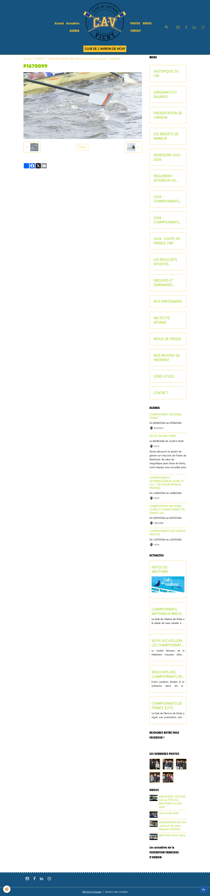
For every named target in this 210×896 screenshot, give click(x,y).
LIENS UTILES (164, 376)
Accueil (59, 23)
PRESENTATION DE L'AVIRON (168, 115)
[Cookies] (7, 889)
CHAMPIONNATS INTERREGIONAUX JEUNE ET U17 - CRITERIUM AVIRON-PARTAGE (166, 483)
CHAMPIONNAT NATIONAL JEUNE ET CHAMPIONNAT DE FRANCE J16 (167, 509)
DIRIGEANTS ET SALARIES (165, 94)
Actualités (72, 23)
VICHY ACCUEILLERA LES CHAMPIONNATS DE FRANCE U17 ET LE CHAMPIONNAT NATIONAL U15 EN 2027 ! (167, 643)
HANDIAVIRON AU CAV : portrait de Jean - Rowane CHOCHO (173, 825)
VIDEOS (147, 23)
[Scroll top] (203, 889)
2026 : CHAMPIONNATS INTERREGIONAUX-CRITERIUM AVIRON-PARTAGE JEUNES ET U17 (168, 199)
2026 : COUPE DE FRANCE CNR (167, 241)
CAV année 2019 (169, 813)
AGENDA (74, 31)
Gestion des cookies (116, 891)
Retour (83, 147)
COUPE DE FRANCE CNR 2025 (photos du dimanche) (77, 58)
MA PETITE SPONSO (162, 320)
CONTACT (135, 31)
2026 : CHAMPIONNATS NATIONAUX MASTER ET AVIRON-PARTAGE (167, 220)
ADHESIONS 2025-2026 (168, 157)
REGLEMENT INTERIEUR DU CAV (165, 178)
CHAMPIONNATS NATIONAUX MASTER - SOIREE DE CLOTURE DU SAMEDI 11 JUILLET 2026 (168, 611)
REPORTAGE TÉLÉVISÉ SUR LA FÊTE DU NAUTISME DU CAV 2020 (172, 802)
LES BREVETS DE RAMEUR (166, 136)
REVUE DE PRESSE (167, 339)
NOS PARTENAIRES (168, 301)
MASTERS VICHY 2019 (172, 835)
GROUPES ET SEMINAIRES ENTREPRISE (163, 282)
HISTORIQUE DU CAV (166, 73)
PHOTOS (135, 23)
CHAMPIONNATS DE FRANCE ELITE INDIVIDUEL (167, 705)
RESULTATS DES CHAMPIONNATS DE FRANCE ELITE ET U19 (167, 674)
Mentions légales (92, 891)
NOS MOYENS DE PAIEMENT (167, 357)
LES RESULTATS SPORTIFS (165, 261)
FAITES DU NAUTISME (162, 436)
